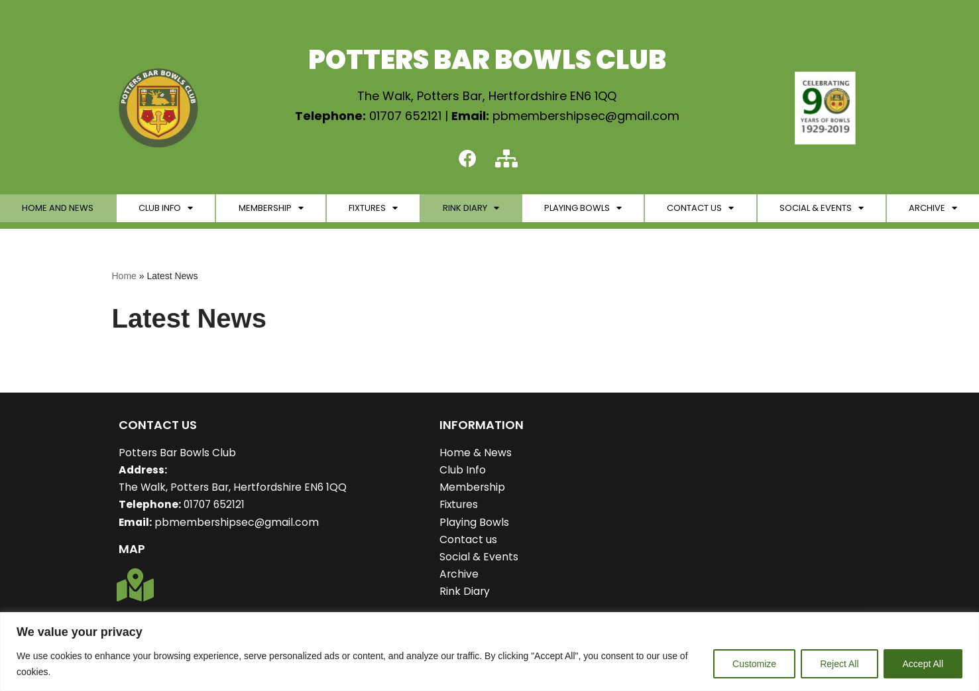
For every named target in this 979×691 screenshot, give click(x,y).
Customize (754, 664)
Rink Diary (471, 209)
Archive (933, 209)
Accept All (923, 664)
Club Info (166, 209)
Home (124, 276)
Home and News (57, 208)
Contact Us (700, 209)
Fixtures (373, 209)
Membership (271, 209)
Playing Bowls (583, 209)
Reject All (839, 664)
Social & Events (821, 209)
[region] (489, 651)
